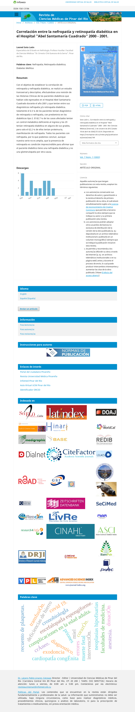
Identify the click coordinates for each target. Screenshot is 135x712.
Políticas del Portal (28, 692)
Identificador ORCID (30, 389)
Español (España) (27, 298)
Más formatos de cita (91, 143)
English (23, 294)
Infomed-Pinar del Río (31, 380)
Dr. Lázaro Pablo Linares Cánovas (34, 678)
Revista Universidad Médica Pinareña (38, 376)
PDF (86, 105)
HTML (98, 105)
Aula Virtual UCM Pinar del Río (35, 385)
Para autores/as (27, 329)
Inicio (18, 22)
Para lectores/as (27, 325)
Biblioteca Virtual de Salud (106, 2)
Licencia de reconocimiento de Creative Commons (102, 207)
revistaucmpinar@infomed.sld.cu (34, 686)
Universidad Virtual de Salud (78, 2)
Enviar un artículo (28, 308)
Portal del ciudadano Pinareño (35, 371)
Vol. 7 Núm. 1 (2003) (45, 22)
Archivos (28, 22)
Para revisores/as (27, 333)
